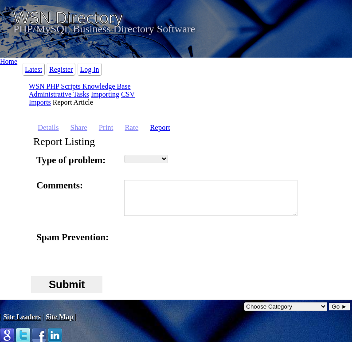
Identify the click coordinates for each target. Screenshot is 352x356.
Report (160, 127)
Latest (33, 69)
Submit (67, 291)
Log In (89, 69)
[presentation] (191, 256)
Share (78, 127)
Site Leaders (22, 323)
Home (8, 61)
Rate (131, 127)
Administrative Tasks (59, 94)
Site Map (59, 323)
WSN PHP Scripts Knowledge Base (80, 86)
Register (61, 69)
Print (106, 127)
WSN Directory (68, 17)
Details (48, 127)
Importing (105, 94)
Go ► (339, 313)
